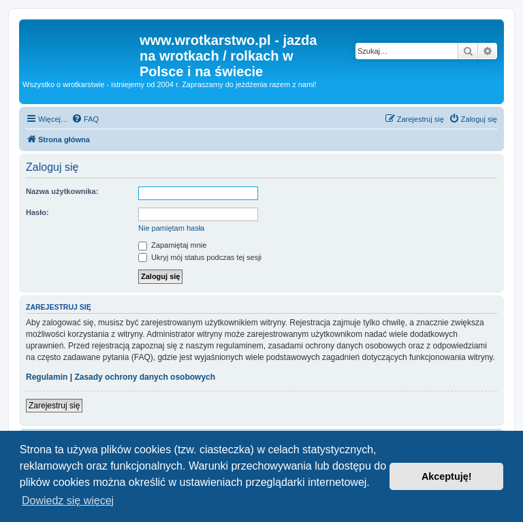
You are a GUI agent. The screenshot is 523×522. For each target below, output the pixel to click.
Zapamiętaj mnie (172, 245)
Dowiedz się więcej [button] (68, 500)
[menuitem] (85, 119)
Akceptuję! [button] (447, 476)
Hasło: (37, 212)
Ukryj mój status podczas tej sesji (200, 257)
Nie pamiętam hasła (171, 228)
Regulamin (46, 377)
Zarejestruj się (54, 405)
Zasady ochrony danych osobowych (144, 377)
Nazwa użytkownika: (62, 191)
